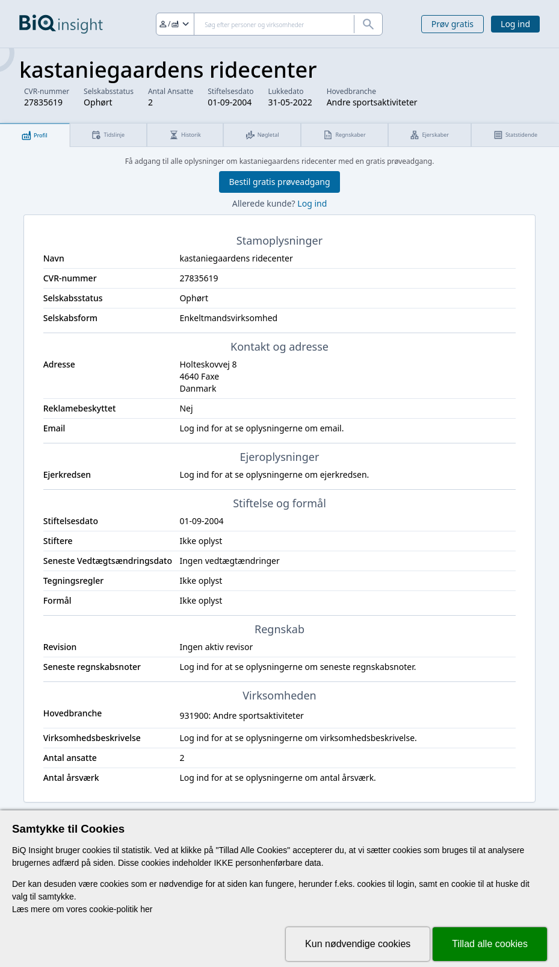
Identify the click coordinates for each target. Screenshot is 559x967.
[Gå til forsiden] (61, 24)
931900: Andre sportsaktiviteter (241, 715)
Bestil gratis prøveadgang (279, 181)
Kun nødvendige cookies (357, 944)
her (146, 909)
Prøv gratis (452, 24)
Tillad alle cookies (490, 944)
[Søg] (269, 24)
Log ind (515, 24)
